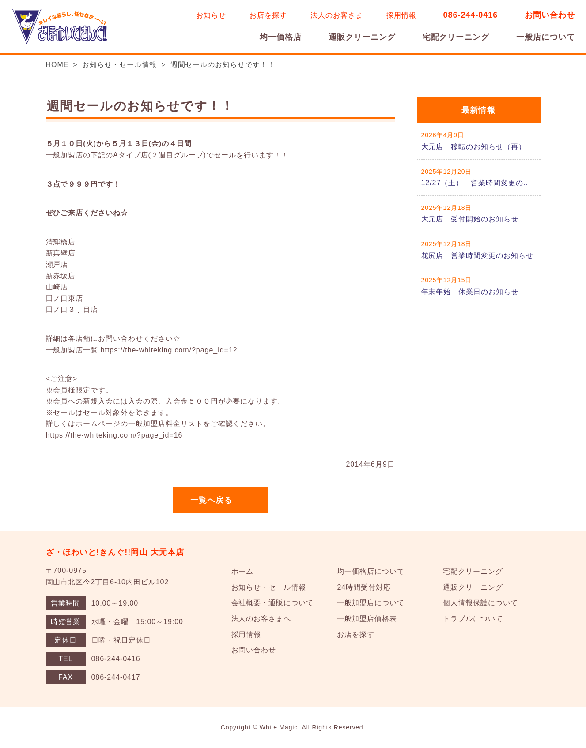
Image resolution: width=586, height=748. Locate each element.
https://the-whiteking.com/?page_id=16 (114, 435)
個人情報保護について (480, 602)
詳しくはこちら (479, 141)
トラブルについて (473, 618)
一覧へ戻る (211, 500)
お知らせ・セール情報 (119, 64)
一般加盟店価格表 (367, 618)
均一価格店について (371, 571)
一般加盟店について (371, 602)
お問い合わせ (550, 15)
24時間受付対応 (363, 587)
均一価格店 (281, 37)
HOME (57, 64)
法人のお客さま (336, 15)
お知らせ (211, 15)
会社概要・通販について (272, 602)
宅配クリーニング (456, 37)
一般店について (545, 37)
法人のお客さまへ (261, 618)
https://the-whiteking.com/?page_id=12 (169, 350)
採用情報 (401, 15)
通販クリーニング (362, 37)
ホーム (242, 571)
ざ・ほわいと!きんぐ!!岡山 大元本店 (115, 552)
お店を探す (268, 15)
